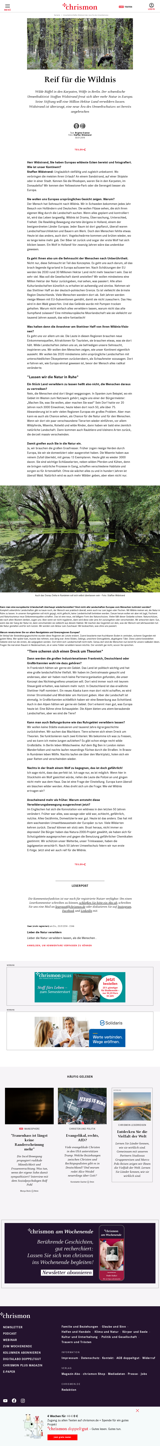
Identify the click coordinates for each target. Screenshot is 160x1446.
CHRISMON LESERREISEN (132, 1125)
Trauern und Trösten (77, 1342)
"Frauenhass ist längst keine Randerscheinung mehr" (29, 1142)
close (137, 1410)
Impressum (70, 1358)
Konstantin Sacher (79, 1182)
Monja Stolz (25, 1191)
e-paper (9, 1372)
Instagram (124, 907)
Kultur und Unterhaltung (80, 1337)
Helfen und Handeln (76, 1332)
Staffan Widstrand (82, 135)
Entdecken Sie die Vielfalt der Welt (132, 1134)
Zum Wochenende (17, 1346)
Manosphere (31, 1128)
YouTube (5, 1400)
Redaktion (69, 1390)
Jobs (144, 1374)
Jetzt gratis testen (62, 1437)
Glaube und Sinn (114, 1327)
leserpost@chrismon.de (70, 907)
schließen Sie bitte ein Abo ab (98, 903)
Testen (125, 7)
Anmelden (151, 6)
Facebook (68, 911)
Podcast (10, 1333)
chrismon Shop (94, 1374)
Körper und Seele (135, 1332)
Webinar (10, 1340)
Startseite (57, 15)
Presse (133, 1374)
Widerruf (148, 1358)
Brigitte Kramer (82, 133)
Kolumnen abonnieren (22, 1353)
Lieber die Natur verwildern (44, 932)
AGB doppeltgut (128, 1358)
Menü (7, 10)
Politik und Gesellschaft (119, 1337)
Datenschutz (90, 1358)
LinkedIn (86, 911)
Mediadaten (116, 1374)
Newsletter (13, 1327)
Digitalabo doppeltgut (22, 1359)
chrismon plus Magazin (22, 1365)
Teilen (79, 149)
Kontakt (108, 1358)
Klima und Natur (107, 1332)
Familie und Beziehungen (80, 1327)
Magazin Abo (71, 1374)
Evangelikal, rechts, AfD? (82, 1138)
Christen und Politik (82, 1128)
